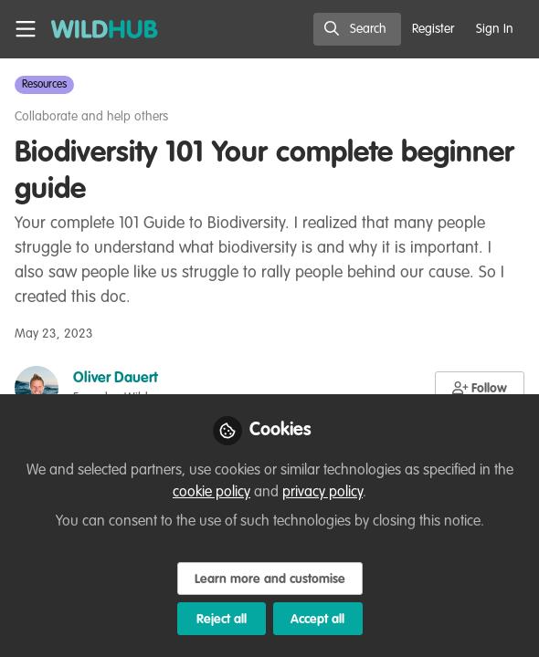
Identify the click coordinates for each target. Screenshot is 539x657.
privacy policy (322, 492)
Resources (44, 84)
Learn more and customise (270, 579)
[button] (480, 387)
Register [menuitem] (433, 29)
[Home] (95, 29)
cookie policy (211, 492)
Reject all (221, 619)
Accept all (317, 619)
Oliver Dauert (115, 378)
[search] (357, 29)
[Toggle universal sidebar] (25, 29)
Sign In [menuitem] (494, 29)
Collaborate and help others (91, 116)
